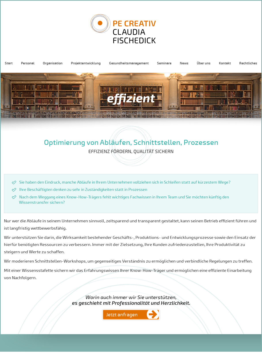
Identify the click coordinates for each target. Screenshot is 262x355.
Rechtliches (248, 63)
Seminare (164, 63)
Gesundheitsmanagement (129, 63)
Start (9, 63)
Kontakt (225, 63)
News (184, 63)
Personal (27, 63)
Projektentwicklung (86, 63)
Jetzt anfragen (122, 315)
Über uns (204, 63)
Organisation (53, 63)
